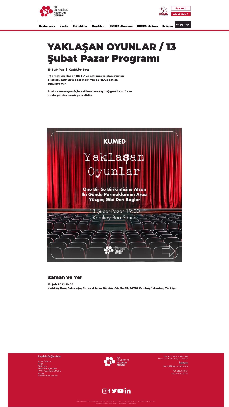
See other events (70, 112)
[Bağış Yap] (183, 24)
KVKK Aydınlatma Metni (49, 371)
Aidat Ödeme (44, 361)
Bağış (40, 363)
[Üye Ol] (181, 8)
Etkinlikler (43, 366)
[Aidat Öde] (181, 14)
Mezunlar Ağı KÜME (47, 368)
